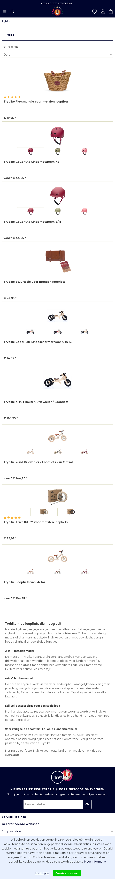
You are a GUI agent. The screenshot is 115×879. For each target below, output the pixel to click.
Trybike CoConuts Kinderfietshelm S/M (32, 221)
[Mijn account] (103, 11)
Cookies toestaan (67, 873)
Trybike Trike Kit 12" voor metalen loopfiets (36, 522)
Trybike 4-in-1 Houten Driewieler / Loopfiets (36, 402)
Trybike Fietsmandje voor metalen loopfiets (36, 101)
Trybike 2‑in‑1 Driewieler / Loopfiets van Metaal (38, 462)
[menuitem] (4, 12)
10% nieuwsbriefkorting (57, 3)
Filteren (11, 47)
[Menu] (4, 12)
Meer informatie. (95, 861)
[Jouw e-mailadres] (58, 804)
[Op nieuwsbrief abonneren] (87, 804)
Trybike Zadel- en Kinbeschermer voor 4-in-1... (38, 342)
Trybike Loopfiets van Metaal (25, 582)
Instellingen (42, 873)
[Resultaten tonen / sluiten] (12, 11)
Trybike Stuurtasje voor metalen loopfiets (34, 281)
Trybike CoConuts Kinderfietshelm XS (31, 161)
